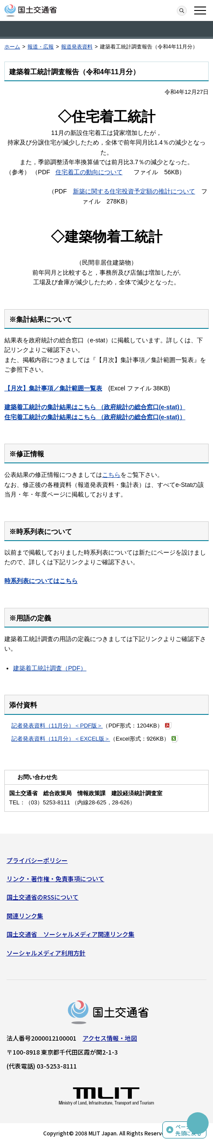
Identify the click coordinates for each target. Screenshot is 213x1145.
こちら (111, 474)
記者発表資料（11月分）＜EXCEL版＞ (60, 738)
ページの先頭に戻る (188, 1130)
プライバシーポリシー (37, 860)
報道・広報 (40, 47)
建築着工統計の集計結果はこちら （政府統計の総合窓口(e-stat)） (95, 407)
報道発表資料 (77, 47)
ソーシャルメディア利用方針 (46, 952)
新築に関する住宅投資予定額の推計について (134, 191)
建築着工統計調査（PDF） (49, 668)
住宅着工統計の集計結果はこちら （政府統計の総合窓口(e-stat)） (95, 417)
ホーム (12, 47)
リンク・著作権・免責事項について (55, 878)
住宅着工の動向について (89, 172)
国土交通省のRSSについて (43, 897)
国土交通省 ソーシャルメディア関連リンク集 (70, 934)
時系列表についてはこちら (41, 580)
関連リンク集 (25, 915)
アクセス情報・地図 (109, 1038)
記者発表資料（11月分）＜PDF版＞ (57, 725)
